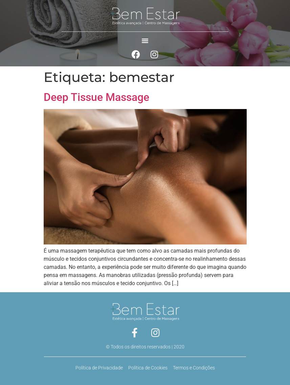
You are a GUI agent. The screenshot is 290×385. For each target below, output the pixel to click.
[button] (145, 40)
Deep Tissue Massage (96, 97)
